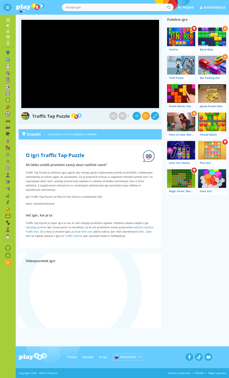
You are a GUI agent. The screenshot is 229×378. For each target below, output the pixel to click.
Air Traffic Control (71, 236)
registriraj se (212, 7)
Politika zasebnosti (179, 373)
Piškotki (199, 373)
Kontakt (88, 357)
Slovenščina (125, 357)
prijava (186, 7)
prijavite (78, 134)
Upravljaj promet (36, 227)
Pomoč (72, 357)
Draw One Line (83, 231)
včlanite (91, 134)
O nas (103, 357)
